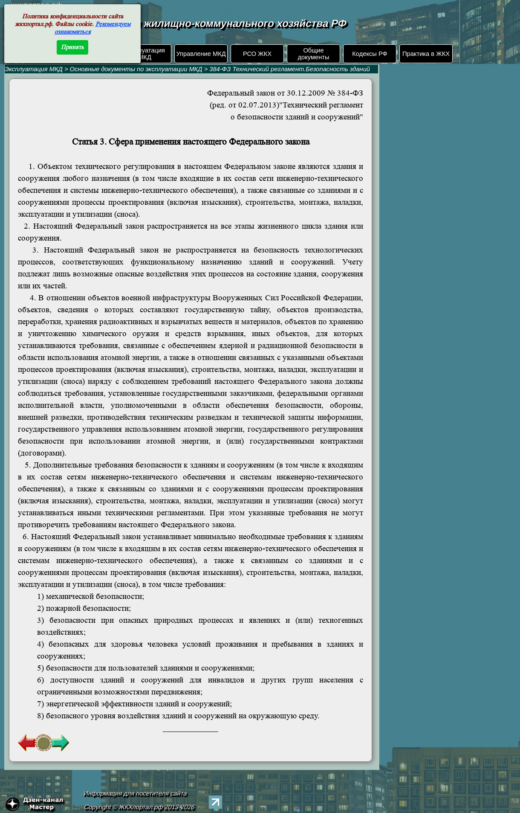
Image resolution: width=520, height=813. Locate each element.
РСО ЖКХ (257, 53)
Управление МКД (200, 53)
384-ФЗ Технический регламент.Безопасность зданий (289, 69)
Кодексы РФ (369, 53)
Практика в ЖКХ (426, 53)
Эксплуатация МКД (144, 54)
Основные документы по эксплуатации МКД (136, 69)
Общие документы (313, 54)
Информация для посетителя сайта (135, 793)
